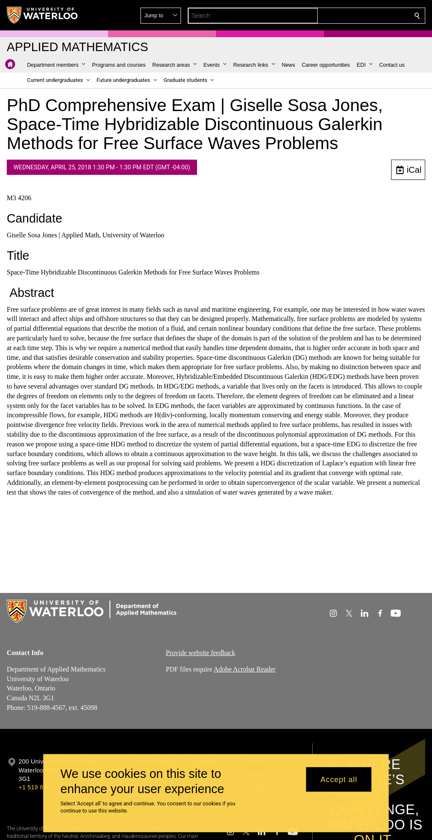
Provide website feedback (200, 652)
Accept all (339, 779)
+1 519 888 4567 (42, 787)
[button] (356, 15)
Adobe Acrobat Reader (244, 669)
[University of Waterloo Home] (42, 15)
